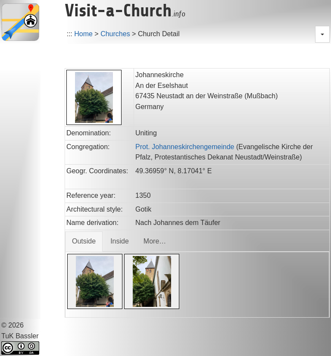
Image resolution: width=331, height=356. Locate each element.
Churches (115, 33)
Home (83, 33)
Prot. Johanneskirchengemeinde (184, 146)
